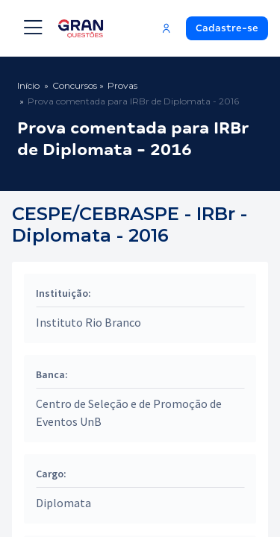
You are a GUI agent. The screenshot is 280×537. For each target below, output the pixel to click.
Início (28, 85)
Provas (122, 85)
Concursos (74, 85)
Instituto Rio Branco (88, 322)
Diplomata (63, 502)
